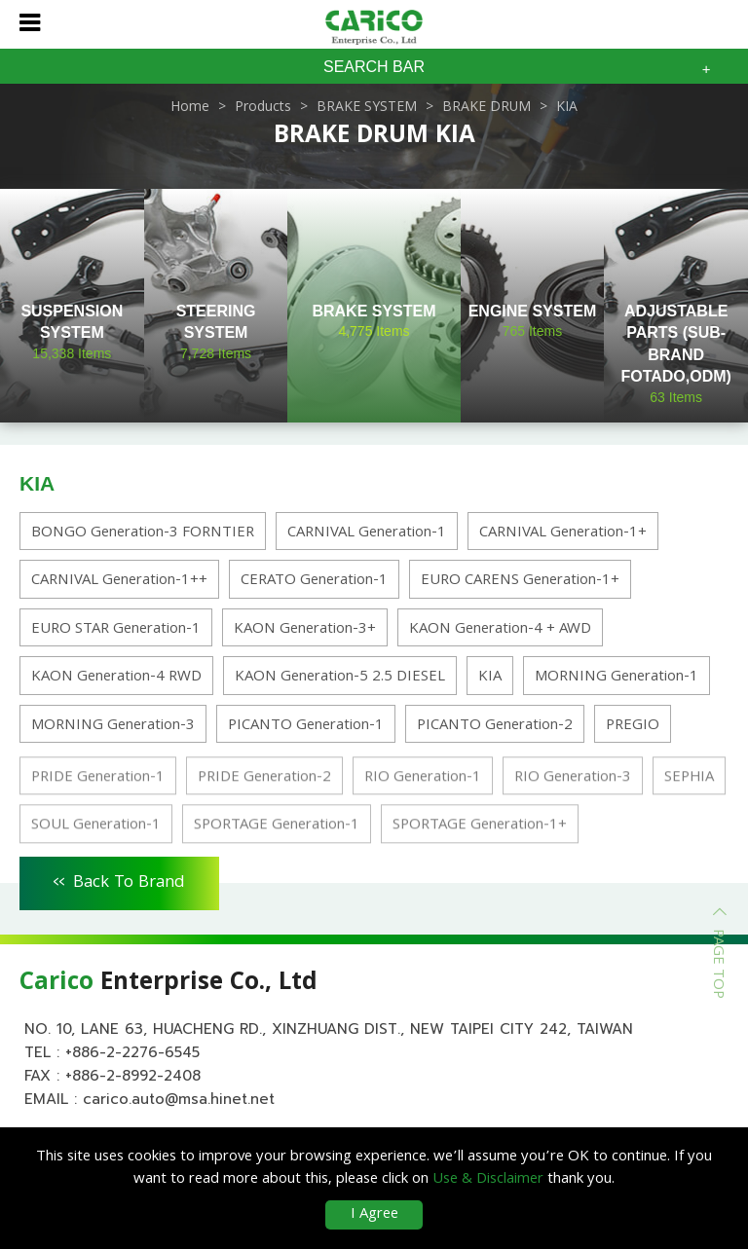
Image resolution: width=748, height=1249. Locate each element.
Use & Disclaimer (487, 1180)
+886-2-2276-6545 (132, 1052)
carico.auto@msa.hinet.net (179, 1099)
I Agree (374, 1215)
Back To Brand (119, 880)
